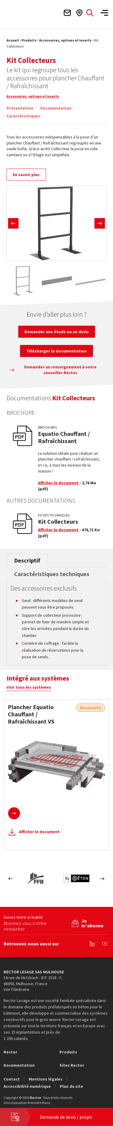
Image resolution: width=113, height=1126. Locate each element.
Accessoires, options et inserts (65, 40)
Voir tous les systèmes (29, 687)
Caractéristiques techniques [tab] (51, 574)
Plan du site (71, 1086)
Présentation (20, 108)
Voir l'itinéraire (16, 989)
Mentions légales (45, 1079)
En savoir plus (26, 174)
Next (99, 223)
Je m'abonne (92, 923)
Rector (10, 1052)
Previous (13, 223)
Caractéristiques (23, 116)
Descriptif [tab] (27, 560)
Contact (12, 1079)
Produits (29, 40)
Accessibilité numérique (27, 1086)
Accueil (13, 40)
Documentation (55, 108)
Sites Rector (71, 1065)
